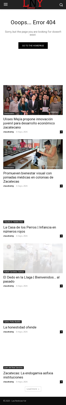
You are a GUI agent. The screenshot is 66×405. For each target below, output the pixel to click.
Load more (33, 389)
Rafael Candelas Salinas (14, 272)
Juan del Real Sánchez (13, 367)
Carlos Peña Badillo (12, 322)
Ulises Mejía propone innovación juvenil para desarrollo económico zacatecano (29, 123)
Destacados (9, 113)
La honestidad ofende (19, 327)
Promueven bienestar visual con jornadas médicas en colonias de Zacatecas (28, 177)
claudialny (8, 131)
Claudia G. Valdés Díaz (13, 222)
